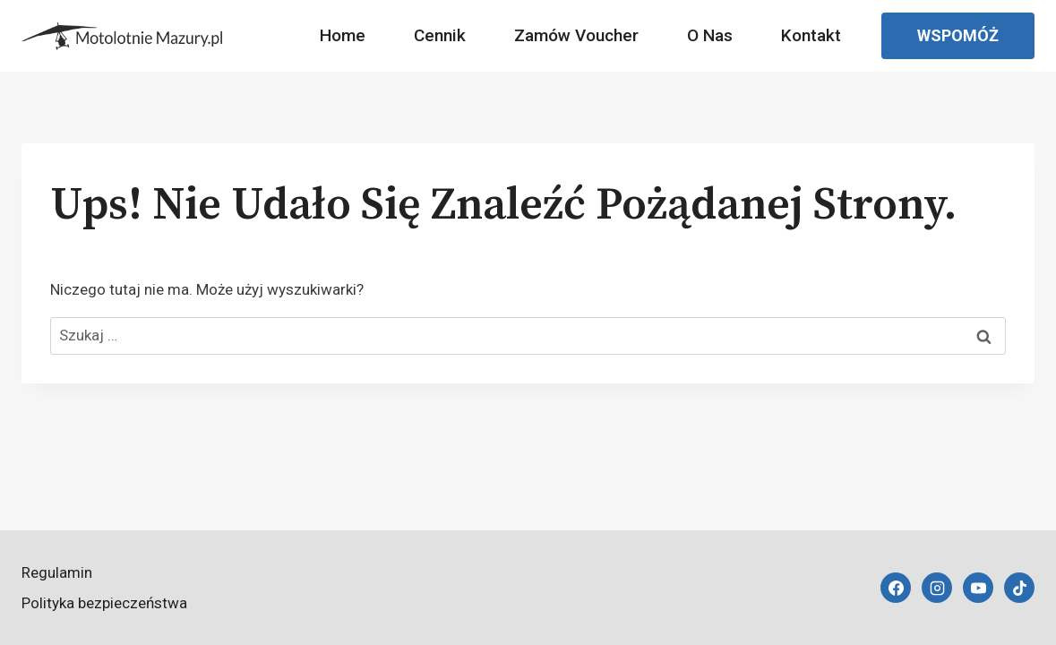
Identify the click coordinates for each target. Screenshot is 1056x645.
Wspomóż (958, 35)
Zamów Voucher (576, 35)
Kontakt (811, 35)
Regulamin (56, 572)
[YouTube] (978, 587)
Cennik (440, 35)
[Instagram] (937, 587)
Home (342, 35)
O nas (710, 35)
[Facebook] (895, 587)
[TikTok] (1019, 587)
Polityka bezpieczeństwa (104, 603)
